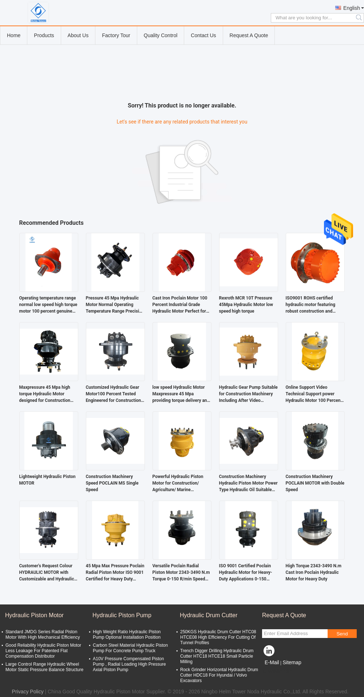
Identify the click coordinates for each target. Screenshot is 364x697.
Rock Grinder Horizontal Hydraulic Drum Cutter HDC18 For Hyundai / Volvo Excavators (219, 675)
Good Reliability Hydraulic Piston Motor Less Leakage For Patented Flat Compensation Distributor (43, 651)
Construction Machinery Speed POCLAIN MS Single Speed (112, 483)
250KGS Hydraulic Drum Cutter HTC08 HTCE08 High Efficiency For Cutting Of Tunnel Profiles (218, 637)
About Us (78, 35)
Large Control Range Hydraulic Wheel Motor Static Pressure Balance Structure (44, 667)
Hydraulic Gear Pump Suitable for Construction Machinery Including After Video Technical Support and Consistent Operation (248, 394)
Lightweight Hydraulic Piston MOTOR (47, 480)
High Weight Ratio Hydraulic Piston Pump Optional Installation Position (127, 634)
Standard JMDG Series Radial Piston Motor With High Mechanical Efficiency (42, 634)
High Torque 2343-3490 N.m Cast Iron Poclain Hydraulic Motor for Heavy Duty (313, 572)
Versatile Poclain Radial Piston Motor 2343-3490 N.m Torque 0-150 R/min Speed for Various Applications (181, 572)
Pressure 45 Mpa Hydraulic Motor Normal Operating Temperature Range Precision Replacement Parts (115, 304)
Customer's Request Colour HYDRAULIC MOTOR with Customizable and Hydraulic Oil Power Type (46, 572)
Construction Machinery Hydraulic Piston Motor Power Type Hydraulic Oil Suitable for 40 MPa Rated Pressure (248, 483)
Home (13, 35)
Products (44, 35)
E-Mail (272, 662)
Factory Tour (116, 35)
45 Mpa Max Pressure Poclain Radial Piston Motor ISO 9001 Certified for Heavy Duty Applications (115, 572)
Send (342, 634)
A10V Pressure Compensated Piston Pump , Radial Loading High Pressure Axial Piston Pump (129, 664)
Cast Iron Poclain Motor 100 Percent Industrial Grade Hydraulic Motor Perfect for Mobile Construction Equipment (180, 304)
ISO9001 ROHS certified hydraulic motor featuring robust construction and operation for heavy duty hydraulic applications (311, 304)
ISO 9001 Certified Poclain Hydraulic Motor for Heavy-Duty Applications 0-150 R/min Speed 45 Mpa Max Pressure (245, 572)
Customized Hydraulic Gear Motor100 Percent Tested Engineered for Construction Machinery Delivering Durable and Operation (115, 394)
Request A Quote (249, 35)
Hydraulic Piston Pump (121, 615)
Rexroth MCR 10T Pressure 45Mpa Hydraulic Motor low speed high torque (246, 304)
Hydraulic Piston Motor (34, 615)
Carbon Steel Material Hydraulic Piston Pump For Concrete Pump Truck (130, 648)
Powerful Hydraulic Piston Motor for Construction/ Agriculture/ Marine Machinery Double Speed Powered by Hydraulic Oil (178, 483)
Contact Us (203, 35)
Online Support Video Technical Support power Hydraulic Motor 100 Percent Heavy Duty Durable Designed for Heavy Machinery (315, 394)
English (351, 8)
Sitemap (291, 662)
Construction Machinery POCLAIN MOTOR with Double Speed (315, 483)
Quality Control (161, 35)
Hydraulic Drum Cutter (208, 615)
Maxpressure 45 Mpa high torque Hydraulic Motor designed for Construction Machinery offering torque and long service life (45, 394)
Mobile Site (277, 671)
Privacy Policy (28, 691)
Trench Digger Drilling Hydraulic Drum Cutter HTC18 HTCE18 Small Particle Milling (217, 656)
